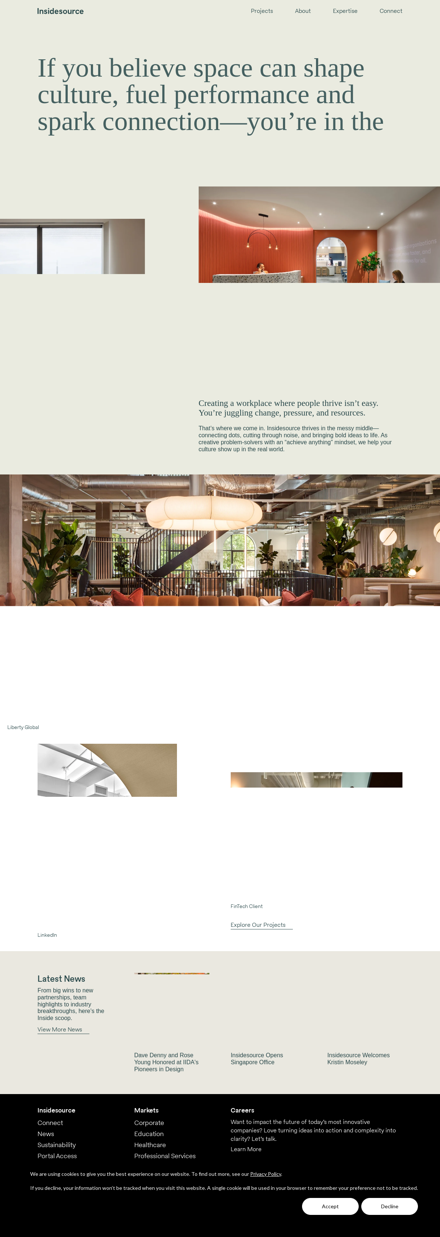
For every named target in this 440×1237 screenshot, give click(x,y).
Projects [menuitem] (262, 11)
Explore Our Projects (258, 925)
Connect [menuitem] (391, 11)
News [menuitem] (46, 1133)
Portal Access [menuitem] (57, 1155)
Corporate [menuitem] (149, 1122)
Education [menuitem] (149, 1133)
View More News (60, 1029)
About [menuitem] (303, 11)
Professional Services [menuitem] (165, 1155)
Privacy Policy (265, 1174)
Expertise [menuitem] (345, 11)
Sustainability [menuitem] (57, 1144)
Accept (330, 1206)
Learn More (246, 1149)
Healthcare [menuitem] (150, 1144)
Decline (389, 1206)
